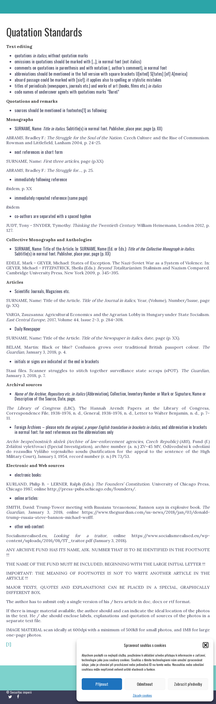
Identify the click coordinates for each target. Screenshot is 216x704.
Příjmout (102, 684)
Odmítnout (145, 684)
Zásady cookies (142, 695)
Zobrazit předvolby (188, 684)
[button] (205, 645)
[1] (84, 110)
